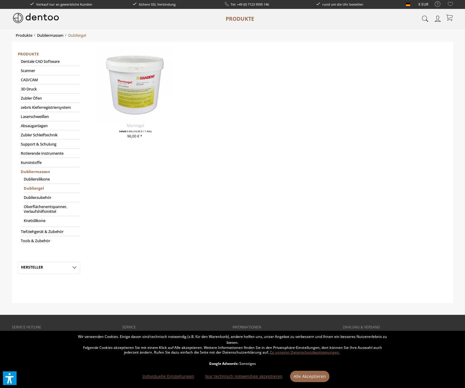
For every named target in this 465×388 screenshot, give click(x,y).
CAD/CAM (29, 79)
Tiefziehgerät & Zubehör (42, 231)
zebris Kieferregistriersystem (46, 107)
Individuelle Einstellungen (168, 376)
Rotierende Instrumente (42, 153)
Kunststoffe (31, 162)
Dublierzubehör (37, 197)
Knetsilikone (34, 220)
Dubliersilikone (37, 179)
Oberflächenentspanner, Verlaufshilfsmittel (45, 209)
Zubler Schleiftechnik (39, 135)
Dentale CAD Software (40, 61)
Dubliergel (34, 188)
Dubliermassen (35, 171)
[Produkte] (240, 18)
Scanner (28, 70)
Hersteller (32, 267)
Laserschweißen (35, 116)
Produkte (28, 54)
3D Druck (29, 89)
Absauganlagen (34, 125)
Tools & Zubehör (35, 240)
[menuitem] (434, 4)
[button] (10, 378)
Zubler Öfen (31, 98)
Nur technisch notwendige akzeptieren (244, 376)
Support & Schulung (38, 144)
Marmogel (135, 125)
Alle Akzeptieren (310, 376)
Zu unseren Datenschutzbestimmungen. (305, 352)
